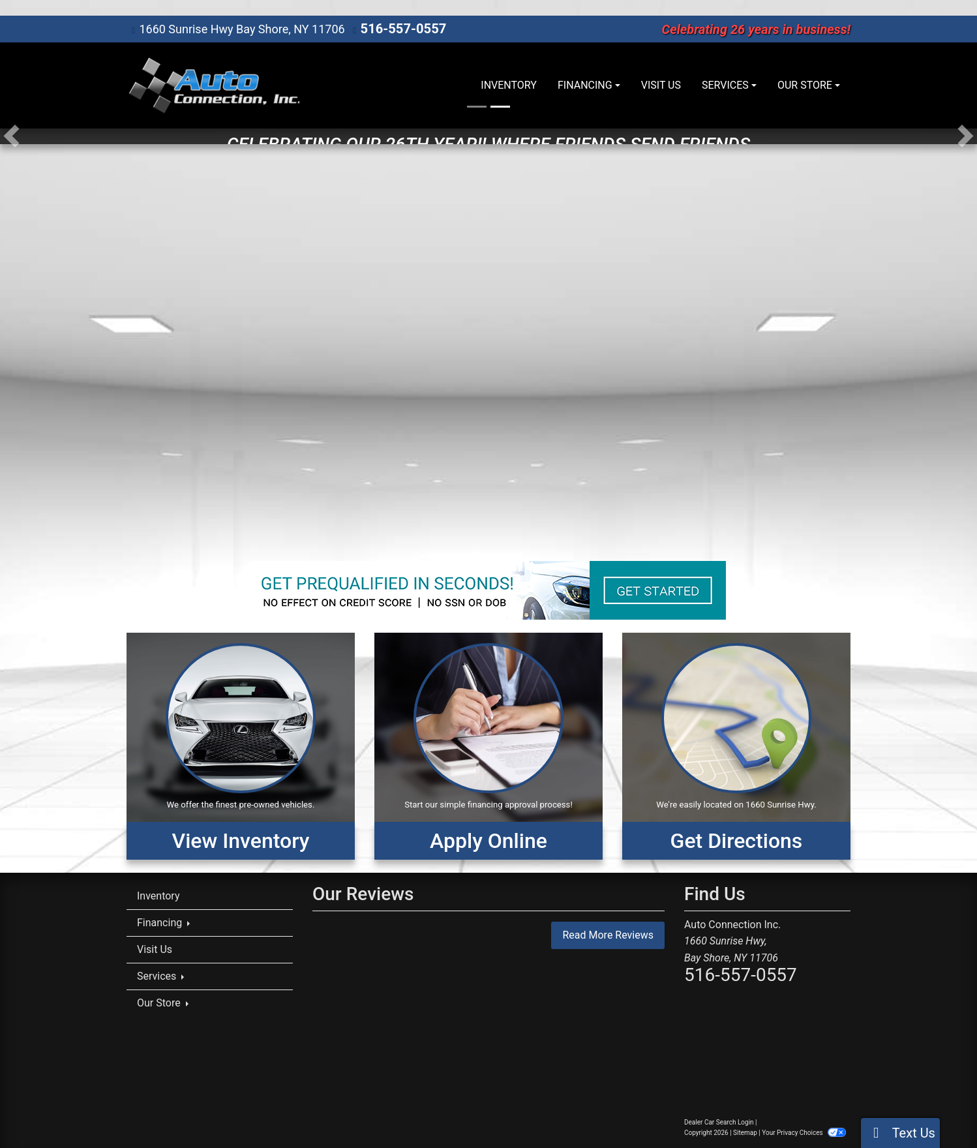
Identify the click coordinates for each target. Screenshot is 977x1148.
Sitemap (745, 1132)
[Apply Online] (488, 745)
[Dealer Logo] (213, 84)
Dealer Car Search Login (719, 1121)
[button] (11, 136)
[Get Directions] (736, 745)
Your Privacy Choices (804, 1132)
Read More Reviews (608, 934)
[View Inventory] (241, 745)
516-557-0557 (399, 28)
